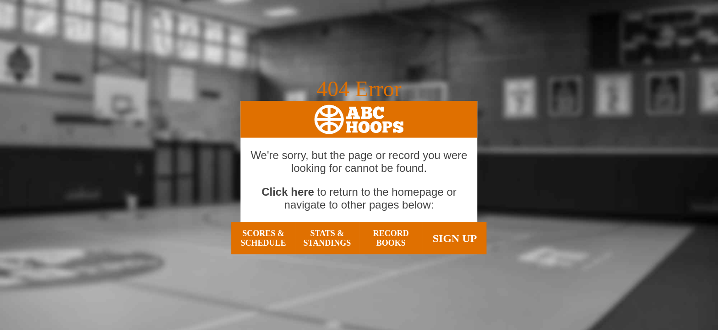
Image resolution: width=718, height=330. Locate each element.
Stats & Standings (327, 238)
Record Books (391, 238)
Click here (287, 192)
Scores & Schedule (263, 238)
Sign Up (455, 238)
